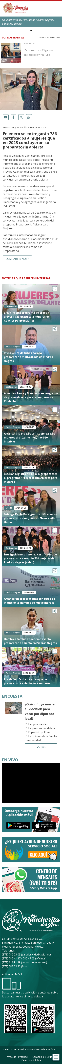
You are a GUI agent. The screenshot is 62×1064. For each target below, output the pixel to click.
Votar (41, 747)
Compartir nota (17, 259)
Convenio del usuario (43, 1056)
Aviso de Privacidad (17, 1056)
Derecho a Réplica (31, 1060)
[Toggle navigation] (56, 1057)
